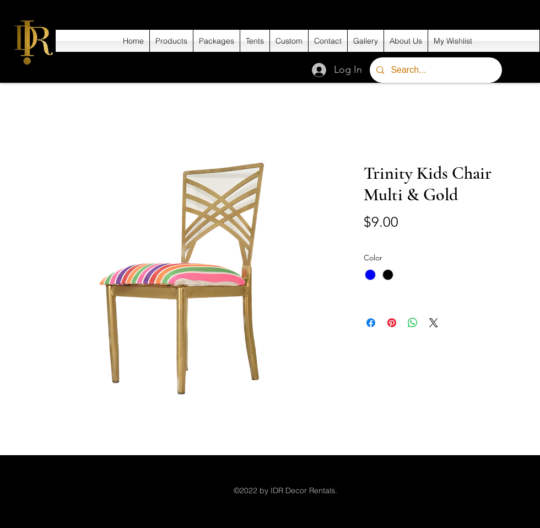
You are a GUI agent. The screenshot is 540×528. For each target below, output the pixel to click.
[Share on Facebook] (370, 322)
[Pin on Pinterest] (391, 322)
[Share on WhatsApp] (412, 322)
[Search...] (435, 70)
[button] (171, 41)
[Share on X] (433, 322)
